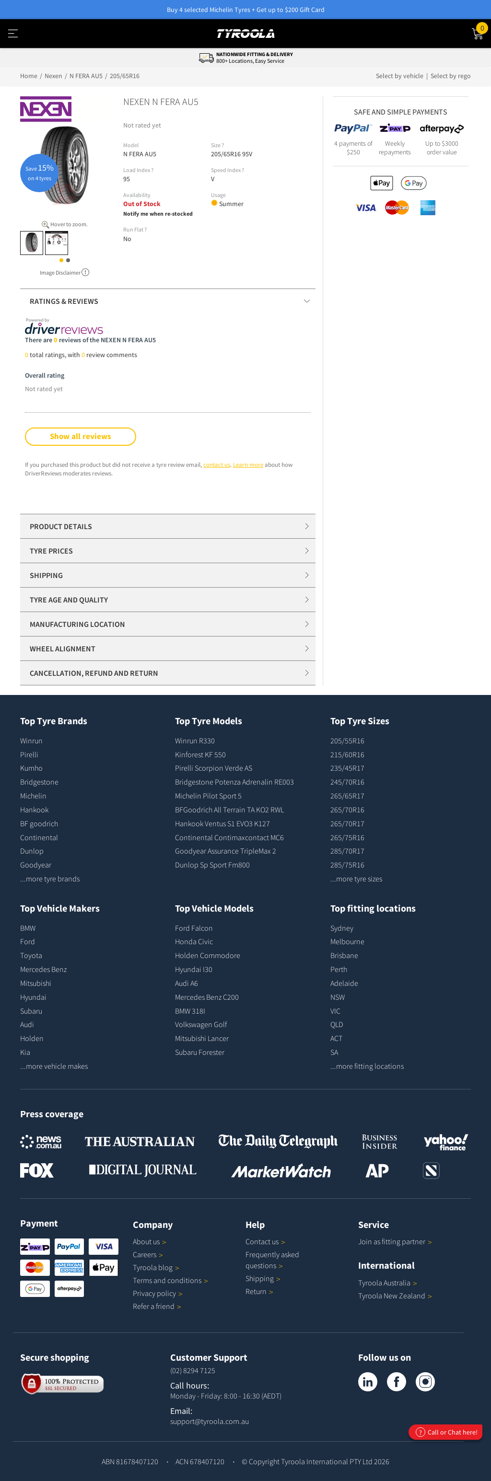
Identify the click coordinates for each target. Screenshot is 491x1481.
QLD (336, 1024)
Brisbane (344, 955)
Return (256, 1291)
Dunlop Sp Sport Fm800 (212, 864)
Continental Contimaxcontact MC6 (229, 837)
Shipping (260, 1278)
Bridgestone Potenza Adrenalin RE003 (234, 782)
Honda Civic (194, 941)
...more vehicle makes (54, 1066)
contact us (216, 465)
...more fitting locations (367, 1066)
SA (334, 1052)
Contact (265, 1241)
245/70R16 (347, 782)
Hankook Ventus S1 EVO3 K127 (222, 823)
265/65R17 (347, 795)
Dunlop (32, 851)
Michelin (33, 795)
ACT (336, 1038)
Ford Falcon (194, 928)
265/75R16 (347, 837)
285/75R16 (347, 864)
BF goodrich (39, 823)
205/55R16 (347, 740)
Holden (32, 1038)
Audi (27, 1024)
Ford (27, 941)
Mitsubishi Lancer (202, 1038)
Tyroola (156, 1267)
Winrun (31, 740)
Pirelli (29, 754)
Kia (25, 1052)
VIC (335, 1011)
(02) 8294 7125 (192, 1370)
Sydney (341, 928)
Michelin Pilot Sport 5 (208, 795)
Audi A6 (186, 983)
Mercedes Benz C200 (207, 997)
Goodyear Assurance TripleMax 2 (225, 851)
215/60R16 (347, 754)
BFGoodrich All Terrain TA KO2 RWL (229, 809)
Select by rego (451, 75)
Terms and (170, 1280)
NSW (337, 997)
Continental (39, 837)
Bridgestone (39, 782)
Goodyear (35, 864)
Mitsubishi (35, 983)
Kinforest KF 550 (200, 754)
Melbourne (347, 941)
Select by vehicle (400, 75)
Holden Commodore (207, 955)
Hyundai (33, 997)
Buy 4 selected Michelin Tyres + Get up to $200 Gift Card (246, 9)
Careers (144, 1254)
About (149, 1241)
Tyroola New (395, 1295)
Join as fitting (395, 1241)
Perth (338, 969)
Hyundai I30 (193, 969)
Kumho (31, 768)
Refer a (157, 1306)
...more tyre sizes (356, 878)
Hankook (34, 809)
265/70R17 (347, 823)
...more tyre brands (50, 878)
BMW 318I (190, 1011)
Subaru (31, 1011)
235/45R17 (347, 768)
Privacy (158, 1293)
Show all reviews (80, 436)
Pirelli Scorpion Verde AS (213, 768)
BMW (27, 928)
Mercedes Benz (43, 969)
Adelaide (344, 983)
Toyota (31, 955)
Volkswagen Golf (201, 1024)
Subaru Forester (199, 1052)
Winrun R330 (195, 740)
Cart (483, 27)
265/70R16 (347, 809)
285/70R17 (347, 851)
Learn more (248, 465)
